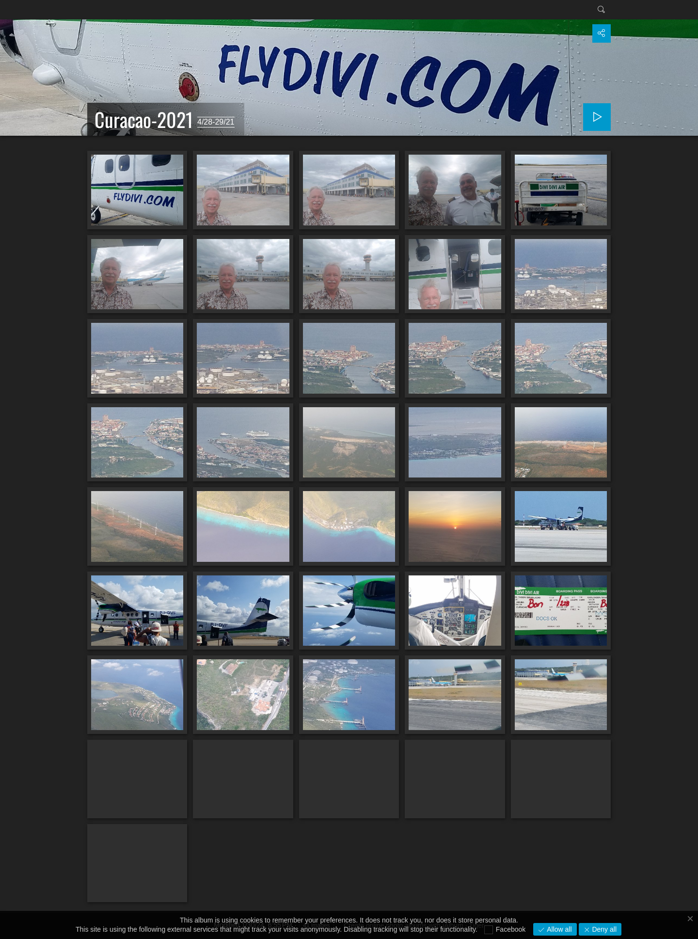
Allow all (558, 929)
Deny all (603, 929)
